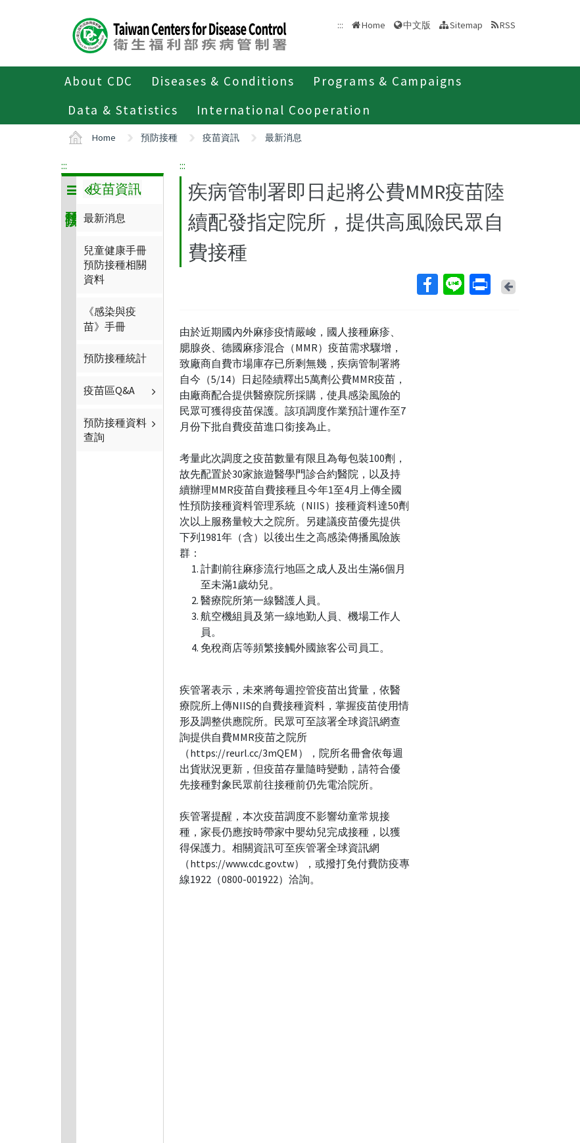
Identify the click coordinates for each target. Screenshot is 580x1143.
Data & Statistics (123, 110)
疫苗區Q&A (121, 390)
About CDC (98, 81)
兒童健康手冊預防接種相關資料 (115, 264)
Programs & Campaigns (387, 81)
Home (373, 25)
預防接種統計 (115, 358)
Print (479, 284)
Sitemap (466, 25)
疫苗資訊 (221, 137)
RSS (508, 25)
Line (453, 284)
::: (64, 165)
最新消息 (283, 137)
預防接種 (159, 137)
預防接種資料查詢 (121, 430)
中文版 (417, 25)
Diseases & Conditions (223, 81)
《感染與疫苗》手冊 (110, 318)
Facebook (427, 284)
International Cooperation (284, 110)
